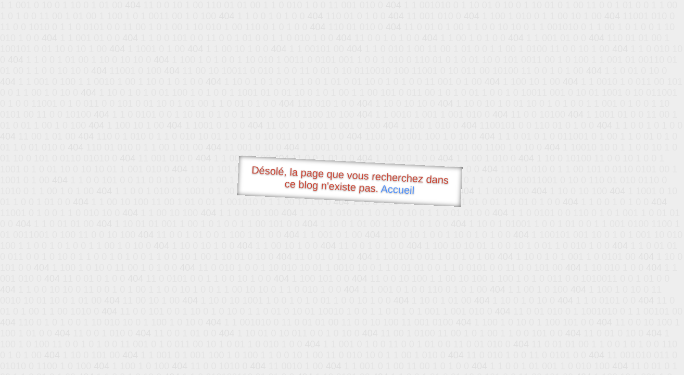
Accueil (398, 189)
